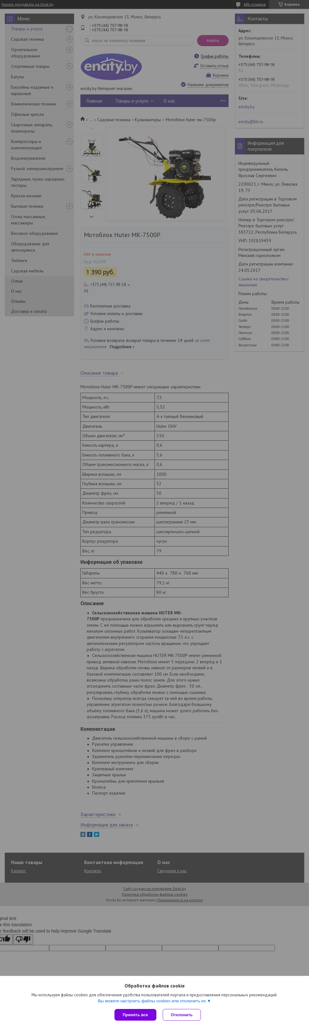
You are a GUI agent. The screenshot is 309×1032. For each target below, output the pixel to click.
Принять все (135, 1014)
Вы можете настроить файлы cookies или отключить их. (152, 1001)
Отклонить (182, 1014)
